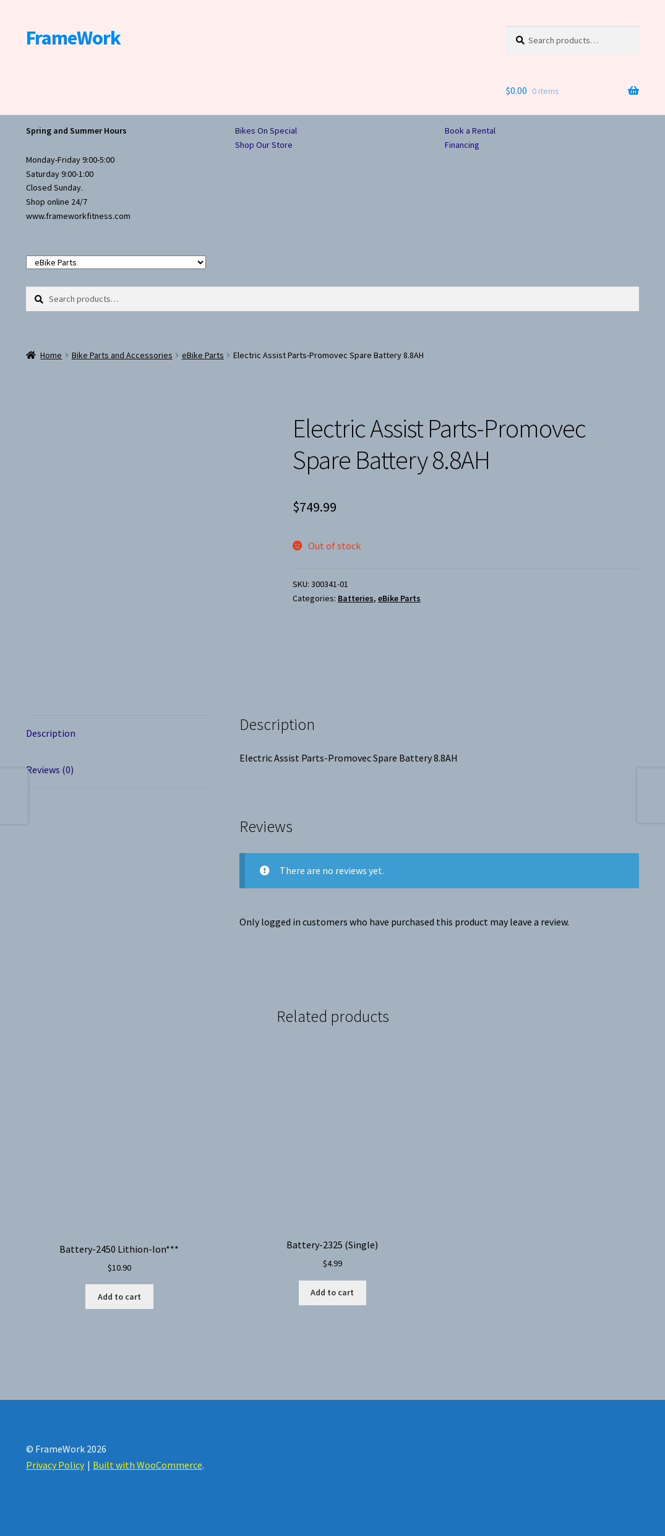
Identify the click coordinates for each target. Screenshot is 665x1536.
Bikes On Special (266, 130)
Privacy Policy (55, 1465)
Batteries (356, 598)
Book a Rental (470, 130)
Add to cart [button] (119, 1296)
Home (51, 355)
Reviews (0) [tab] (50, 769)
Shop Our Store (264, 144)
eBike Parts (203, 355)
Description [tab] (50, 733)
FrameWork (73, 37)
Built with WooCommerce (147, 1465)
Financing (462, 144)
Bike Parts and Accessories (122, 355)
